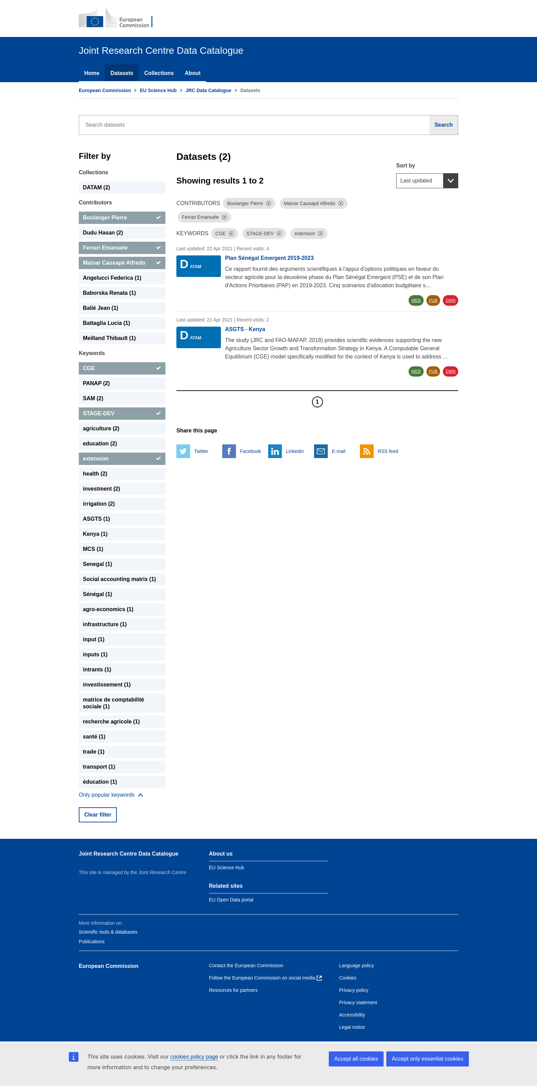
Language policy (356, 965)
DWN (450, 300)
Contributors (95, 202)
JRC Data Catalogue (209, 90)
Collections (159, 73)
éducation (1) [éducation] (100, 782)
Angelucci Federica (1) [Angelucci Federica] (112, 278)
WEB (416, 300)
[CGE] (122, 368)
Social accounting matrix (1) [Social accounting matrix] (119, 579)
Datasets (121, 73)
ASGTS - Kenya (245, 329)
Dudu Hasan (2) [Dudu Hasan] (103, 233)
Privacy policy (354, 990)
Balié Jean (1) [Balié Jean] (100, 308)
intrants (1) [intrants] (97, 669)
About (192, 73)
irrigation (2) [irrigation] (99, 504)
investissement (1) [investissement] (107, 684)
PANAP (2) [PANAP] (96, 383)
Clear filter (97, 815)
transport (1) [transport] (99, 767)
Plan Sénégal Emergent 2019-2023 (269, 258)
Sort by (405, 165)
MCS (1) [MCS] (93, 549)
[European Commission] (120, 18)
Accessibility (352, 1015)
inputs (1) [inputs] (95, 654)
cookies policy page (194, 1057)
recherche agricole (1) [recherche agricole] (111, 721)
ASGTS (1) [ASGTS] (96, 519)
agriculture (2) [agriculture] (101, 428)
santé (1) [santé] (94, 737)
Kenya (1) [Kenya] (95, 534)
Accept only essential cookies (427, 1059)
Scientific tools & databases (108, 932)
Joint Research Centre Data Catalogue (128, 854)
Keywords (92, 353)
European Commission (105, 90)
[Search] (443, 125)
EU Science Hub (158, 90)
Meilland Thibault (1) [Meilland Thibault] (109, 338)
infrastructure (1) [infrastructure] (105, 624)
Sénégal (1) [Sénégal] (97, 594)
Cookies (348, 978)
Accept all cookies (356, 1059)
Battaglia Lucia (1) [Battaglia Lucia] (106, 323)
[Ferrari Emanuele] (122, 248)
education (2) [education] (100, 443)
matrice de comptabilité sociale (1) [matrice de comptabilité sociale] (113, 703)
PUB (433, 300)
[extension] (122, 459)
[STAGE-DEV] (122, 413)
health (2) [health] (95, 474)
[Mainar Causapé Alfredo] (122, 263)
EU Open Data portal (231, 899)
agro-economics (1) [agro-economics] (108, 609)
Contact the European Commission (246, 965)
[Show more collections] (111, 795)
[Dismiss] (268, 203)
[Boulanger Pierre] (122, 218)
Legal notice (352, 1027)
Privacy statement (358, 1002)
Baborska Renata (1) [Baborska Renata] (109, 293)
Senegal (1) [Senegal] (97, 564)
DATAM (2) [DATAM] (96, 187)
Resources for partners (233, 990)
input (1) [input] (93, 639)
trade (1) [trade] (93, 752)
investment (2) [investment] (101, 489)
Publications (92, 941)
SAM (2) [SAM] (93, 398)
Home (91, 73)
